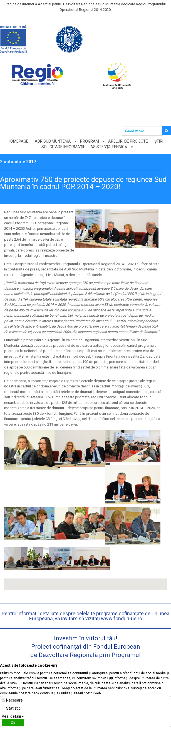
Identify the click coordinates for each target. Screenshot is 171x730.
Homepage (18, 141)
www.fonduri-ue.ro (121, 618)
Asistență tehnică (108, 147)
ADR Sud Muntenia (53, 141)
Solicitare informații (62, 147)
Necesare (14, 700)
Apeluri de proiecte (128, 141)
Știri (158, 141)
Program (89, 141)
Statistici (13, 708)
